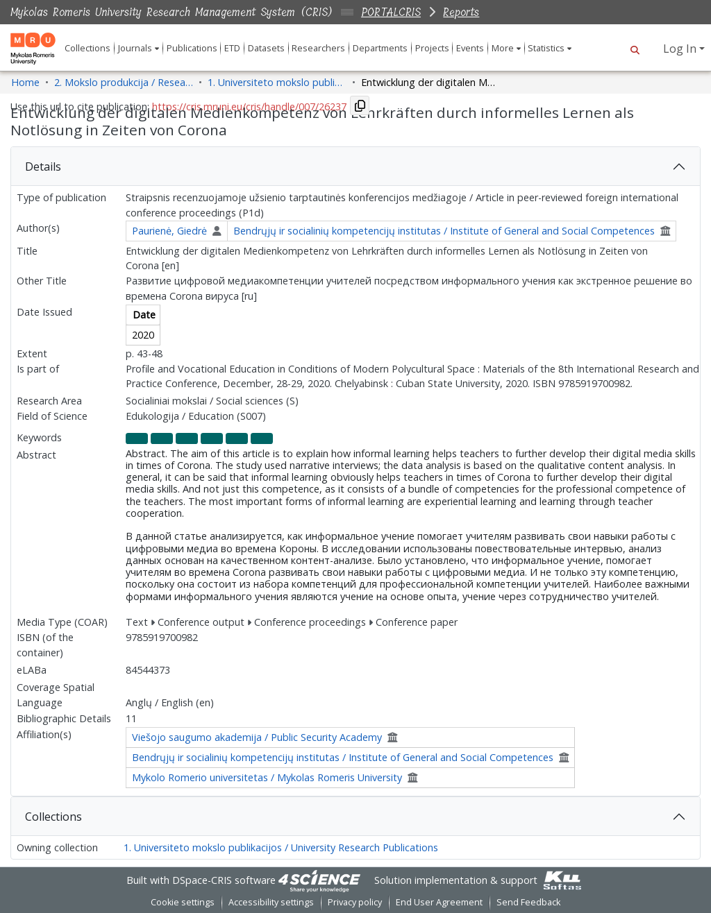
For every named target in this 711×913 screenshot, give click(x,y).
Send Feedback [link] (528, 902)
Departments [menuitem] (380, 48)
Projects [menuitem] (432, 48)
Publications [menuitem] (192, 48)
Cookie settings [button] (183, 902)
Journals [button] (135, 48)
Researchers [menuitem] (318, 48)
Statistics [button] (546, 48)
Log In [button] (681, 48)
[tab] (355, 166)
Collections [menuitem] (87, 48)
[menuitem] (138, 48)
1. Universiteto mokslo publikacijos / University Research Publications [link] (277, 82)
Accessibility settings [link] (271, 902)
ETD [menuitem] (232, 48)
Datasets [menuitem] (266, 48)
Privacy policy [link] (355, 902)
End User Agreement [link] (439, 902)
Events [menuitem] (470, 48)
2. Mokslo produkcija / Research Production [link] (123, 82)
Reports (461, 12)
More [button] (503, 48)
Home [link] (25, 82)
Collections (53, 816)
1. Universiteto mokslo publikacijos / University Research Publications (281, 847)
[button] (635, 48)
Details (43, 166)
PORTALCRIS (391, 12)
